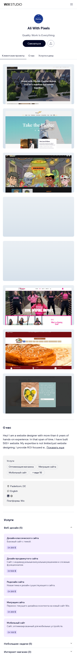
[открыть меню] (71, 4)
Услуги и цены (45, 55)
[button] (38, 84)
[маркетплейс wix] (13, 4)
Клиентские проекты (13, 55)
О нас (31, 55)
